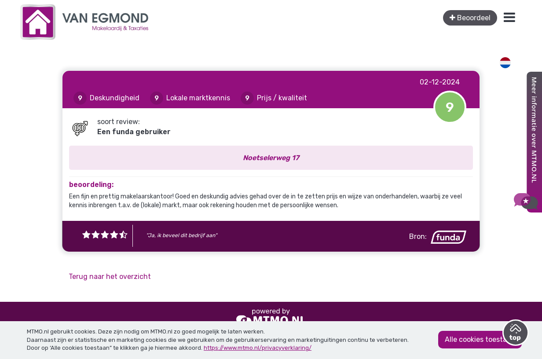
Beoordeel (470, 18)
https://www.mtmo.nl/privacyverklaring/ (257, 347)
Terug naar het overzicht (110, 276)
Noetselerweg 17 (271, 158)
